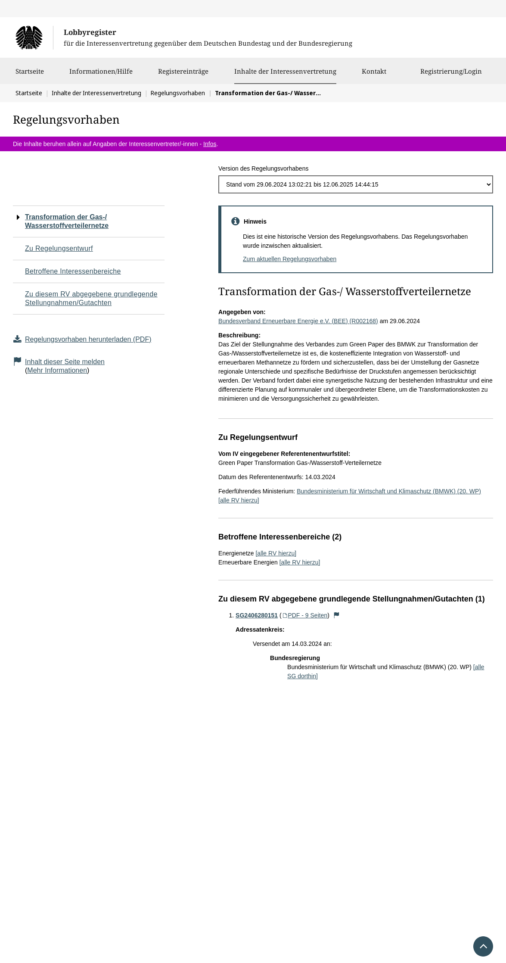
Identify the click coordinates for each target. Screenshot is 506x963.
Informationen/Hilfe (101, 75)
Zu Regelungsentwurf (59, 248)
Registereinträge (183, 75)
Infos (209, 143)
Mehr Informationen (57, 370)
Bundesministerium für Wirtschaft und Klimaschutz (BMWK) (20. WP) (389, 491)
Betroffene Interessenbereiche (73, 271)
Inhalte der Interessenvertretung (285, 71)
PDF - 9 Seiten (305, 615)
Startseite (30, 75)
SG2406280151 (257, 615)
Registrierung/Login (451, 75)
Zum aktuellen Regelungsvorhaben (289, 259)
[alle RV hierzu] (238, 500)
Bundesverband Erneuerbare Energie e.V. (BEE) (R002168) (298, 321)
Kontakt (374, 75)
